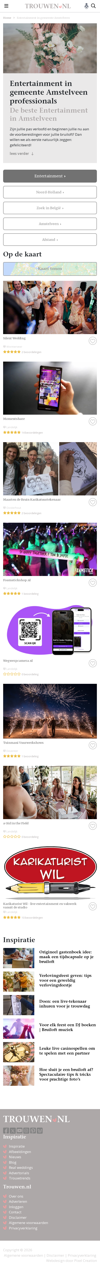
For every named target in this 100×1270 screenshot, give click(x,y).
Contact (15, 1212)
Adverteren (18, 1201)
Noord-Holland (49, 192)
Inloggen (16, 1206)
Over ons (16, 1196)
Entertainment (49, 176)
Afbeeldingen (20, 1151)
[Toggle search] (93, 6)
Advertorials (19, 1172)
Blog (12, 1162)
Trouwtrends (19, 1178)
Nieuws (15, 1156)
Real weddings (21, 1167)
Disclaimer (18, 1217)
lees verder (22, 153)
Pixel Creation (85, 1260)
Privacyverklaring (23, 1228)
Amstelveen (49, 224)
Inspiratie (17, 1146)
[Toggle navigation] (6, 6)
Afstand (49, 240)
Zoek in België (49, 208)
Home (7, 17)
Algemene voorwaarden (28, 1222)
